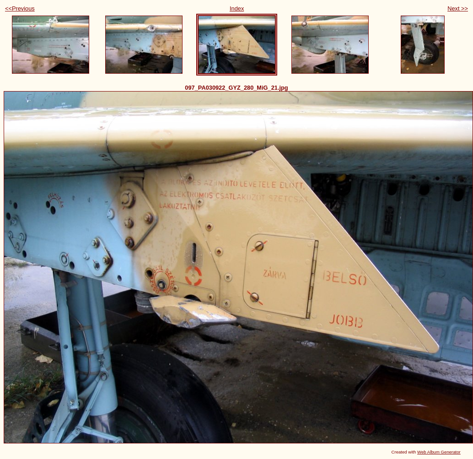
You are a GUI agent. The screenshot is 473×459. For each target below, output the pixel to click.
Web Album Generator (439, 451)
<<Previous (20, 8)
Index (237, 8)
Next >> (457, 8)
